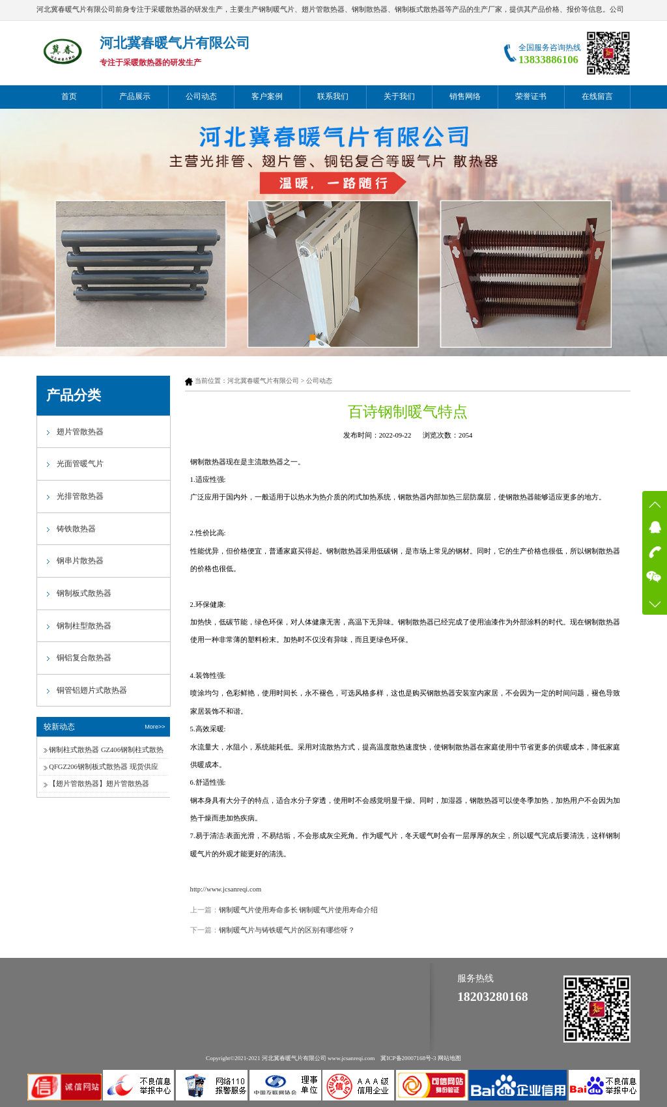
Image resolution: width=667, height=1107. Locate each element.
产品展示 (134, 96)
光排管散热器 (80, 496)
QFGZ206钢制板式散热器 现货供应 (103, 766)
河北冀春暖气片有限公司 (263, 380)
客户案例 (267, 96)
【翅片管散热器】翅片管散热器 (99, 783)
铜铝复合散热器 (84, 657)
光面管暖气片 (80, 463)
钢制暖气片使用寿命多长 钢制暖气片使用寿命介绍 (298, 910)
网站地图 (449, 1058)
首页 (69, 96)
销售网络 (465, 96)
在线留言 (597, 96)
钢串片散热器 (80, 560)
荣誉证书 (530, 96)
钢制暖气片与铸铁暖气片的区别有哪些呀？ (287, 930)
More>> (155, 726)
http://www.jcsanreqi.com (226, 889)
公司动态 (201, 96)
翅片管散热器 (80, 431)
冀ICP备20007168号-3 (408, 1058)
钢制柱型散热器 (84, 625)
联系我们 (332, 96)
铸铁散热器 (76, 528)
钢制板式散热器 (84, 593)
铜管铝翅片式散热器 (92, 690)
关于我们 (399, 96)
